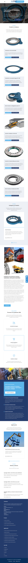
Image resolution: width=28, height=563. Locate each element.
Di (4, 554)
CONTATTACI (7, 305)
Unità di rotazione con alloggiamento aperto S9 (12, 105)
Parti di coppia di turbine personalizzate (9, 525)
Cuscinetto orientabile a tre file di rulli (11, 133)
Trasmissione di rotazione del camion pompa (10, 538)
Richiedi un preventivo (9, 19)
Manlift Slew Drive (6, 532)
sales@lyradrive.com (7, 509)
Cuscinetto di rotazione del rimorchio (9, 540)
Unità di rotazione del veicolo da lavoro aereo (12, 449)
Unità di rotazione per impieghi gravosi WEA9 (12, 188)
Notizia (5, 552)
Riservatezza (10, 561)
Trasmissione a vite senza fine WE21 (10, 50)
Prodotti (5, 547)
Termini (14, 561)
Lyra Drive (19, 559)
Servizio (5, 550)
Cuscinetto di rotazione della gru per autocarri (12, 161)
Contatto (5, 555)
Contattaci (18, 19)
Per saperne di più (8, 57)
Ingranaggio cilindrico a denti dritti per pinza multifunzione (13, 472)
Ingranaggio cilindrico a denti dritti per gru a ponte (11, 481)
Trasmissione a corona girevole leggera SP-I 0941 (12, 78)
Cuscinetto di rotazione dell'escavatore (9, 542)
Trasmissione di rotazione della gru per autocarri (11, 535)
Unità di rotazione (8, 229)
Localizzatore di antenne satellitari (9, 537)
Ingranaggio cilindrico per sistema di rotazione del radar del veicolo (13, 492)
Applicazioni (6, 549)
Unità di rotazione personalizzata (9, 523)
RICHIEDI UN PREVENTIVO (19, 1)
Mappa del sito (18, 561)
